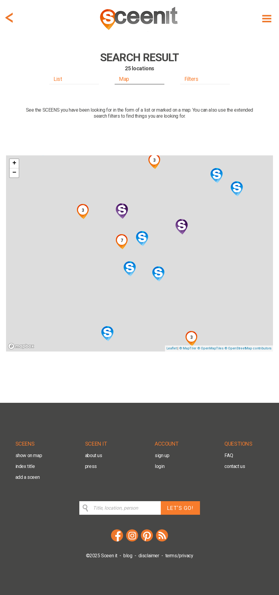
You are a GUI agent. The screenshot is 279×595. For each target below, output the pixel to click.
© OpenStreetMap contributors (247, 348)
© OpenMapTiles (210, 348)
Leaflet (171, 348)
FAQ (228, 455)
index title (25, 466)
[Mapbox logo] (21, 346)
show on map (28, 455)
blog (127, 555)
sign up (162, 455)
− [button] (14, 172)
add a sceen (27, 477)
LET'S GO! (180, 508)
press (91, 466)
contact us (234, 466)
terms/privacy (179, 555)
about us (93, 455)
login (159, 466)
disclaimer (148, 555)
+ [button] (14, 163)
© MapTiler (187, 348)
